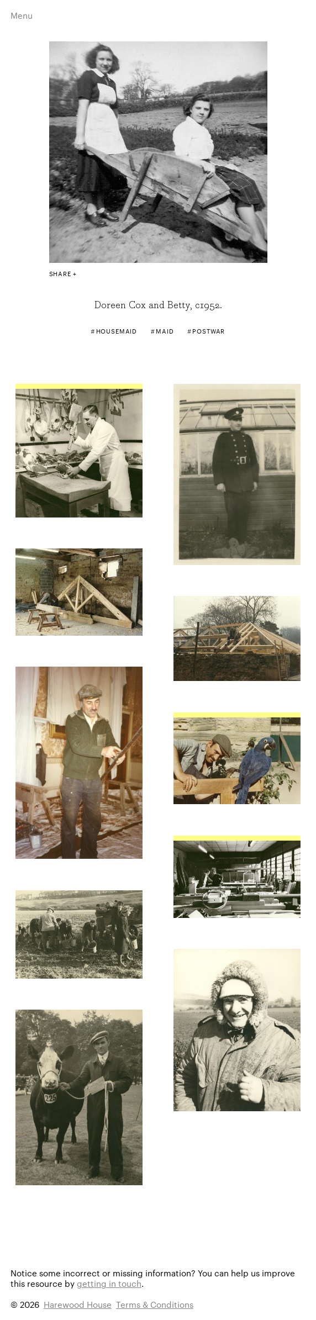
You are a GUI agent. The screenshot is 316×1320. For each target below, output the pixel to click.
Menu (21, 15)
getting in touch (109, 1283)
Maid (164, 330)
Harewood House (78, 1304)
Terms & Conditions (154, 1304)
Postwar (208, 330)
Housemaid (117, 330)
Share (60, 273)
